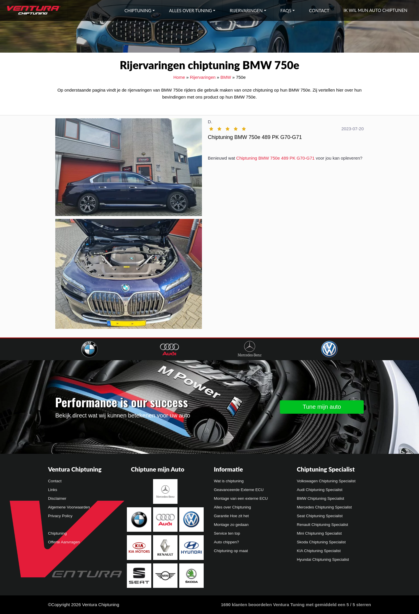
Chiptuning (138, 10)
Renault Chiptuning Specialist (322, 524)
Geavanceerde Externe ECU (239, 490)
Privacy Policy (60, 516)
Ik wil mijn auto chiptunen (375, 10)
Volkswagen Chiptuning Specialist (326, 481)
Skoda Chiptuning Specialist (321, 542)
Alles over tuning (190, 10)
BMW (226, 77)
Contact (319, 10)
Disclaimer (57, 498)
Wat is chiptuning (229, 481)
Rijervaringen (246, 10)
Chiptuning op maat (231, 551)
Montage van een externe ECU (241, 498)
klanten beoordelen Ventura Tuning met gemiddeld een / (296, 604)
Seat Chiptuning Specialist (320, 516)
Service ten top (227, 533)
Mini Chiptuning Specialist (319, 533)
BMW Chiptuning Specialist (320, 498)
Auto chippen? (226, 542)
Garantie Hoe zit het (231, 516)
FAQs (286, 10)
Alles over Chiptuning (232, 507)
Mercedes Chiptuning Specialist (324, 507)
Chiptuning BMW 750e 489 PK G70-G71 (275, 158)
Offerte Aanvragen (64, 542)
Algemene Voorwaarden (69, 507)
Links (52, 490)
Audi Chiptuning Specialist (319, 490)
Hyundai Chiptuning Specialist (323, 559)
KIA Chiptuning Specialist (319, 551)
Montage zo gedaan (231, 524)
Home (179, 77)
